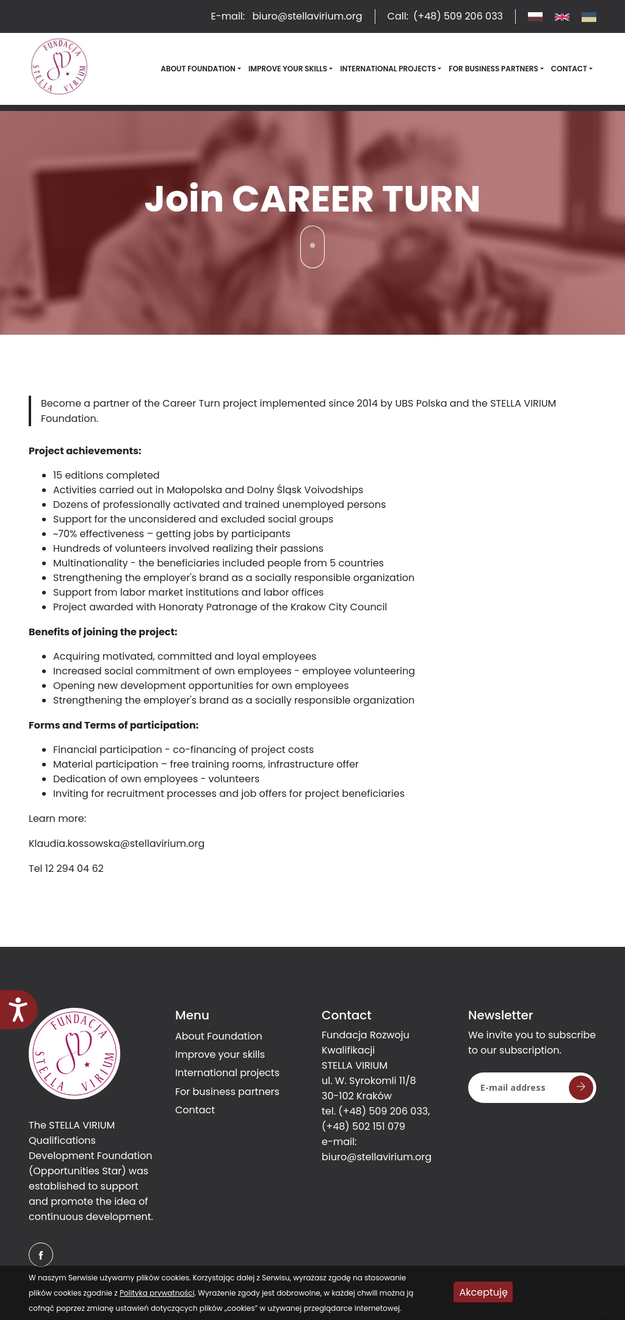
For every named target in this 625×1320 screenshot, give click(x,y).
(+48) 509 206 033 (383, 1111)
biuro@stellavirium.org (377, 1157)
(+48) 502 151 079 (363, 1126)
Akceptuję (484, 1292)
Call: (445, 16)
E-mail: (287, 16)
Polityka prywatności (157, 1293)
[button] (201, 69)
